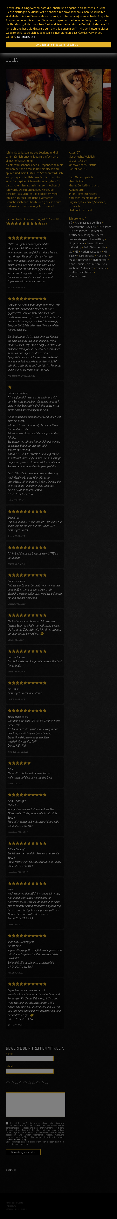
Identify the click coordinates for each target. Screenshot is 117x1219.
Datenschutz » (26, 37)
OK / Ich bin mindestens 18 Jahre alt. (58, 44)
